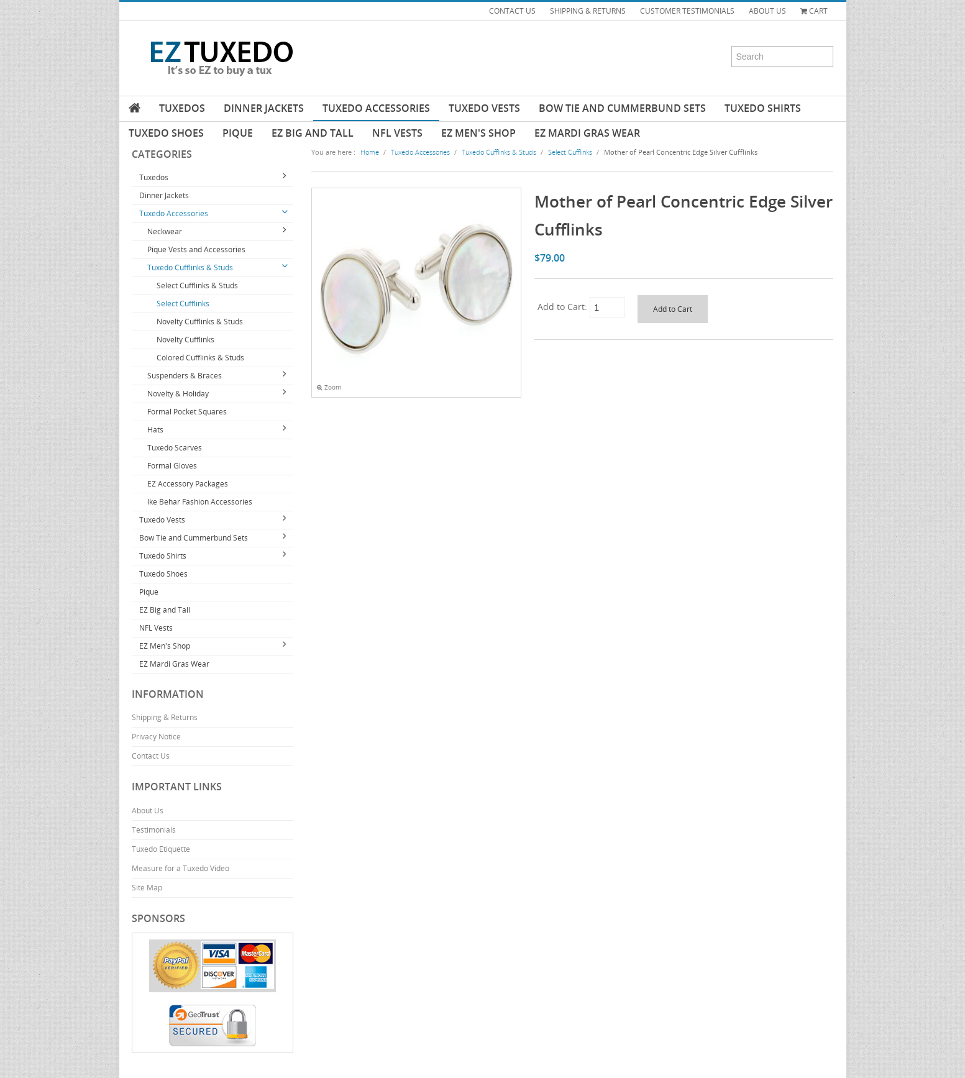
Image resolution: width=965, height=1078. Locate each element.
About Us (147, 810)
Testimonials (154, 829)
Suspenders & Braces (184, 375)
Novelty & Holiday (178, 393)
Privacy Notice (156, 736)
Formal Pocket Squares (187, 411)
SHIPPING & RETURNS (588, 11)
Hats (155, 429)
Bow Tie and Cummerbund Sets (622, 108)
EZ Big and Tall (313, 133)
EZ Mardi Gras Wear (587, 133)
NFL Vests (397, 133)
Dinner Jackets (264, 108)
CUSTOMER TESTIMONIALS (687, 11)
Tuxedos (182, 108)
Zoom (329, 387)
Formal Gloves (172, 465)
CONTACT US (512, 11)
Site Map (147, 887)
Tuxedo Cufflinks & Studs (190, 267)
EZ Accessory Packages (187, 483)
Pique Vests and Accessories (196, 249)
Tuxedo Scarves (174, 447)
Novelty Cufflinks (185, 339)
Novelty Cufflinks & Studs (200, 321)
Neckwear (164, 231)
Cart (814, 11)
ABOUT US (767, 11)
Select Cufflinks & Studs (197, 285)
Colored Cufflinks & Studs (200, 357)
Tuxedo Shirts (763, 108)
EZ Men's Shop (478, 133)
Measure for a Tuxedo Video (180, 868)
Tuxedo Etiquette (161, 849)
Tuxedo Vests (484, 108)
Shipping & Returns (165, 717)
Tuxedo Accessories (376, 108)
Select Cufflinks (183, 303)
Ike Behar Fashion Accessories (199, 501)
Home (369, 152)
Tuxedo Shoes (166, 133)
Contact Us (151, 756)
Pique (237, 133)
